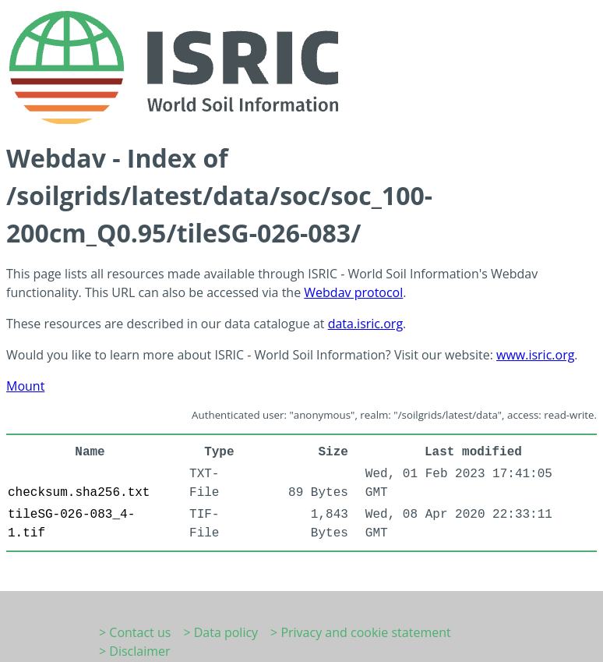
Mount (25, 386)
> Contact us (135, 632)
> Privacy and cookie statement (360, 632)
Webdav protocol (353, 292)
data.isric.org (365, 323)
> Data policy (220, 632)
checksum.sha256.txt (79, 492)
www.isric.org (535, 354)
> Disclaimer (135, 651)
